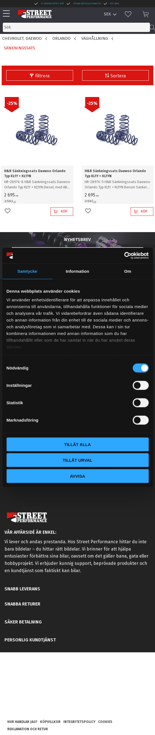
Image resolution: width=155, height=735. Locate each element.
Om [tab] (127, 271)
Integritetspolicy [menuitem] (79, 722)
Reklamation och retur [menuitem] (27, 729)
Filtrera (42, 75)
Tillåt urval (77, 460)
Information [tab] (77, 271)
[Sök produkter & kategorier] (76, 27)
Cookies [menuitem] (105, 722)
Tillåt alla (77, 444)
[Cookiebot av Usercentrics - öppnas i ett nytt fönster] (124, 255)
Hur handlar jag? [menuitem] (22, 722)
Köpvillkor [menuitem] (50, 722)
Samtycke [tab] (27, 271)
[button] (8, 14)
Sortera (118, 75)
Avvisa (77, 475)
